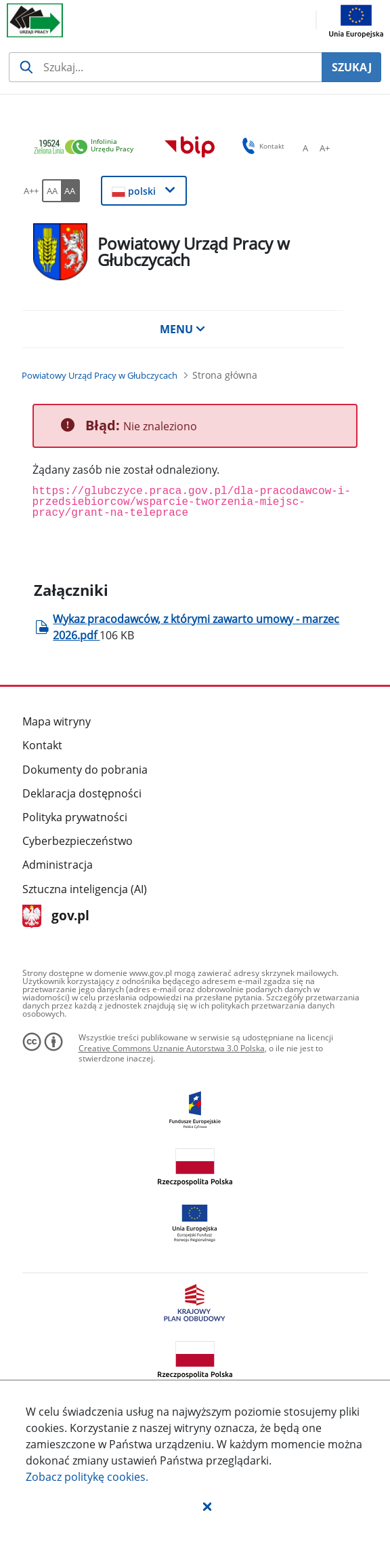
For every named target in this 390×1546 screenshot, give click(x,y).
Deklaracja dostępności (82, 793)
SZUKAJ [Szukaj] (352, 67)
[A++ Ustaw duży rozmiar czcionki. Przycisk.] (31, 191)
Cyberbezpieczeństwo (77, 840)
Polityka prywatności (74, 817)
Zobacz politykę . (87, 1476)
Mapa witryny (56, 721)
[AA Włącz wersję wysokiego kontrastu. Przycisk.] (70, 190)
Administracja (57, 864)
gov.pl (55, 916)
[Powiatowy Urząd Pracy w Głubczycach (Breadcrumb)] (99, 375)
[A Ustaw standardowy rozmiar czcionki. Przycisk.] (305, 148)
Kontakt (42, 745)
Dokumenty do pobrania (85, 769)
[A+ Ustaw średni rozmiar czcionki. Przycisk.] (324, 148)
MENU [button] (183, 329)
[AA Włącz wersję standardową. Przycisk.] (51, 190)
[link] (87, 147)
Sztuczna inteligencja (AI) (84, 889)
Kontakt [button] (261, 146)
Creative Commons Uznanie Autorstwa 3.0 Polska (172, 1048)
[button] (207, 1505)
